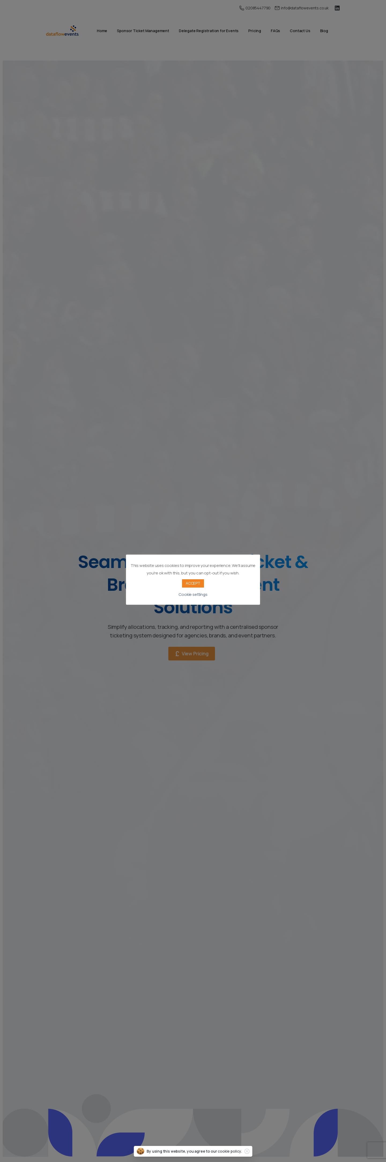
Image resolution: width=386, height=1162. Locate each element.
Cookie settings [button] (193, 594)
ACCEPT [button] (193, 583)
